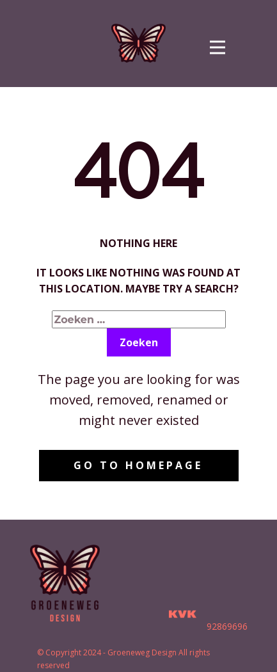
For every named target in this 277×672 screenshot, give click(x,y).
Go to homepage (138, 465)
